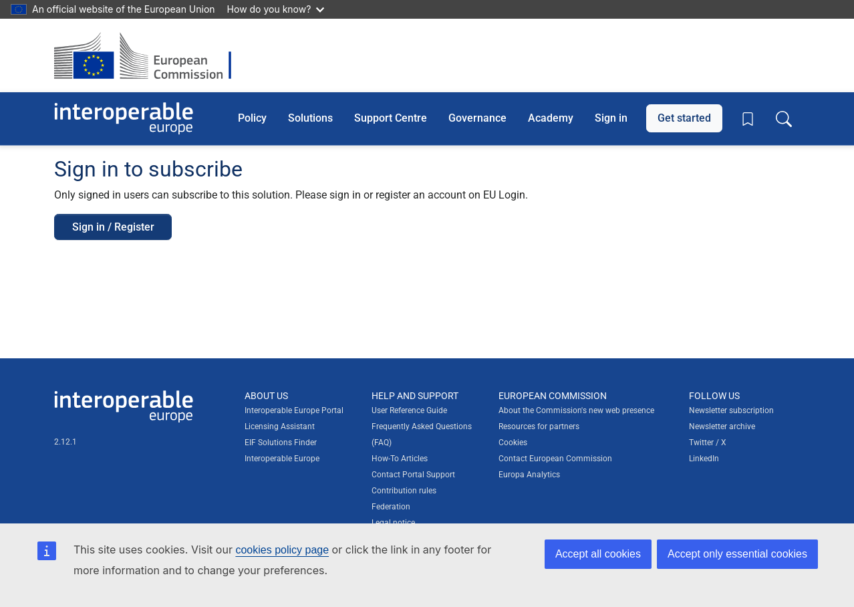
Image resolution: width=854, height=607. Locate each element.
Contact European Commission (555, 458)
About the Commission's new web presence (576, 410)
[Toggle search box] (784, 118)
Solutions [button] (310, 118)
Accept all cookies (598, 554)
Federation (391, 506)
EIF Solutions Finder (281, 442)
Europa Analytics (529, 474)
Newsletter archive (722, 426)
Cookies (513, 442)
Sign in (611, 118)
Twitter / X (707, 442)
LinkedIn (704, 458)
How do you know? (276, 9)
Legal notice (393, 522)
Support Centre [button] (390, 118)
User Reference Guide (409, 410)
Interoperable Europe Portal (294, 410)
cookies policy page (282, 550)
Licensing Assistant (280, 426)
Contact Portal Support (413, 474)
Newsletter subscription (731, 410)
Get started (684, 118)
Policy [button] (252, 118)
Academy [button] (550, 118)
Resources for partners (539, 426)
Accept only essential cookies (737, 554)
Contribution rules (404, 490)
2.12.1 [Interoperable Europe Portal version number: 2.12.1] (65, 442)
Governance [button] (477, 118)
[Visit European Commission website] (149, 55)
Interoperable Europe (282, 458)
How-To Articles (400, 458)
